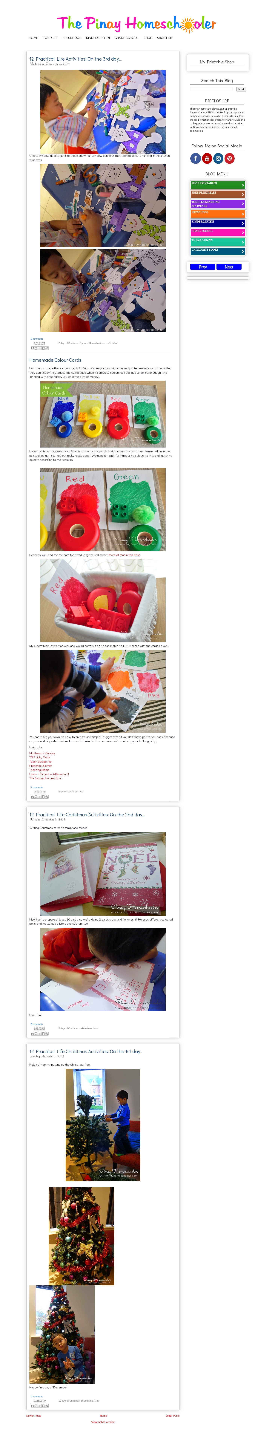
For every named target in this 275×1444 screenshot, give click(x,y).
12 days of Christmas (68, 343)
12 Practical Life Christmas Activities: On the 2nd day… (87, 814)
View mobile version (102, 1422)
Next (229, 267)
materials (63, 791)
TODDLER (50, 38)
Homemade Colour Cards (55, 360)
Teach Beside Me (40, 762)
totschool (73, 791)
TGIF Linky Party (39, 757)
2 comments (37, 787)
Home (103, 1415)
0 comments (37, 339)
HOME (33, 38)
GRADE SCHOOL (127, 38)
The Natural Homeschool (45, 778)
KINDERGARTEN (98, 38)
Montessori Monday (42, 753)
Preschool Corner (40, 766)
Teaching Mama (39, 770)
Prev (203, 267)
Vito (81, 791)
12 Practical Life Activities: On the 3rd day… (75, 59)
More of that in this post (124, 555)
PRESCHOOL (71, 38)
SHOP (148, 38)
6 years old (85, 343)
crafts (108, 343)
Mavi (115, 343)
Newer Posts (33, 1415)
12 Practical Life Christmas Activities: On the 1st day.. (85, 1051)
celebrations (98, 343)
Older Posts (172, 1415)
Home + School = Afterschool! (49, 774)
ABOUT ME (165, 38)
